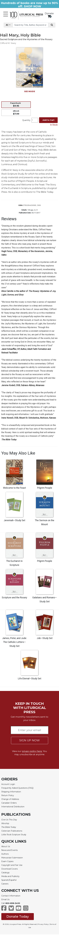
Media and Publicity (10, 876)
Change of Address (10, 799)
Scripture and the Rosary (14, 597)
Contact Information (10, 896)
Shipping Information (11, 791)
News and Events (9, 850)
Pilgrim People (44, 488)
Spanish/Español (8, 880)
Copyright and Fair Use (11, 865)
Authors (5, 854)
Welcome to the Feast (14, 488)
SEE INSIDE (29, 91)
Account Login (8, 784)
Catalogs (5, 872)
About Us (5, 846)
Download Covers (9, 869)
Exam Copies (7, 861)
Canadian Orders (9, 803)
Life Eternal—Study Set (29, 678)
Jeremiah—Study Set (14, 520)
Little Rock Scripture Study (13, 834)
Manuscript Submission (12, 857)
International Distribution (12, 806)
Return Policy (7, 795)
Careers (4, 884)
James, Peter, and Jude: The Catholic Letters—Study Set (14, 642)
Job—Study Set (45, 638)
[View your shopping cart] (49, 16)
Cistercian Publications (11, 831)
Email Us (5, 899)
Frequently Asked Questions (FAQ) (17, 788)
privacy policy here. (32, 751)
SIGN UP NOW (29, 740)
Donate (49, 13)
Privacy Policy (43, 924)
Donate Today (17, 916)
